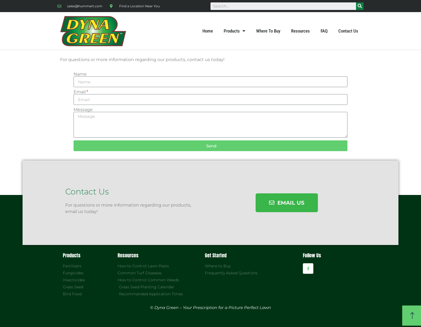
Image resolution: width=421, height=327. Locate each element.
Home (207, 31)
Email (80, 92)
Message (83, 110)
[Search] (360, 6)
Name (80, 74)
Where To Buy (268, 31)
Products (234, 31)
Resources (300, 31)
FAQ (324, 31)
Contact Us (348, 31)
